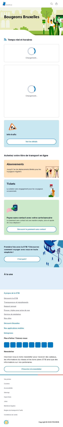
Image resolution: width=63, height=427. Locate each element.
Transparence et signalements (16, 302)
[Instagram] (13, 345)
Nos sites (7, 318)
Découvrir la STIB (11, 298)
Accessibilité (8, 388)
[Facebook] (6, 345)
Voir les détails (31, 142)
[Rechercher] (52, 4)
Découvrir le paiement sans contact (31, 229)
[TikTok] (31, 345)
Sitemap (6, 392)
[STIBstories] (44, 345)
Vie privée (7, 379)
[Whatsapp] (50, 345)
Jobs (5, 401)
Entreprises (8, 333)
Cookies (7, 383)
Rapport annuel (10, 306)
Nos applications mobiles (14, 328)
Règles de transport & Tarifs (13, 410)
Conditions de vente (10, 415)
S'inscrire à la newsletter (31, 369)
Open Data (7, 397)
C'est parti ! (22, 259)
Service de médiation (12, 314)
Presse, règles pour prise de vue (17, 310)
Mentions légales (9, 406)
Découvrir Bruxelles (12, 323)
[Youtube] (19, 345)
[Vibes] (38, 345)
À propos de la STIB (12, 293)
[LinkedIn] (25, 345)
